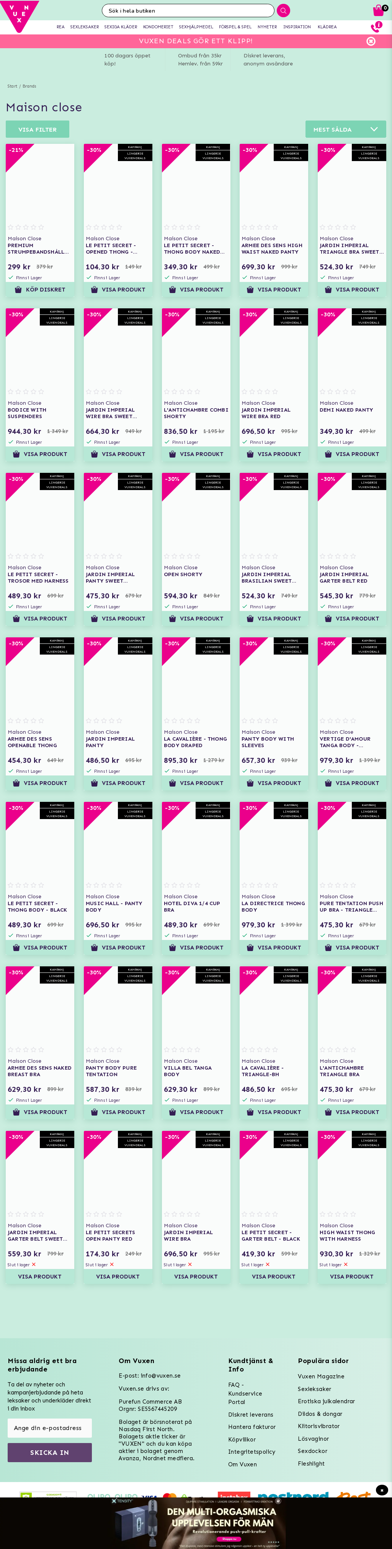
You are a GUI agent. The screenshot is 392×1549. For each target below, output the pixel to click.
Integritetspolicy (252, 1451)
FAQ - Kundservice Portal (245, 1393)
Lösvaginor (313, 1438)
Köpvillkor (242, 1439)
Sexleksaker (314, 1389)
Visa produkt (118, 289)
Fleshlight (311, 1463)
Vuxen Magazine (321, 1376)
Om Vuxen (242, 1464)
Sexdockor (312, 1451)
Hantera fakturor (252, 1427)
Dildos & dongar (320, 1414)
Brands (29, 86)
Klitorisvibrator (319, 1426)
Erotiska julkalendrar (326, 1401)
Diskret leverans (250, 1414)
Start (12, 86)
